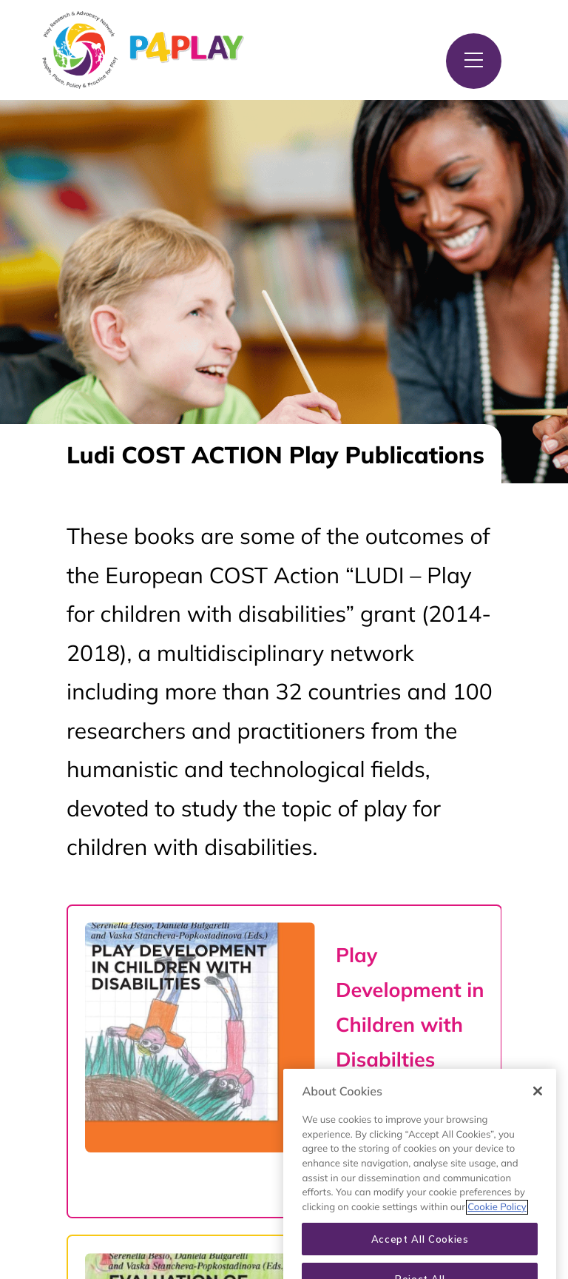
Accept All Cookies (420, 1250)
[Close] (537, 1102)
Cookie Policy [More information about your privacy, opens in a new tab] (496, 1219)
